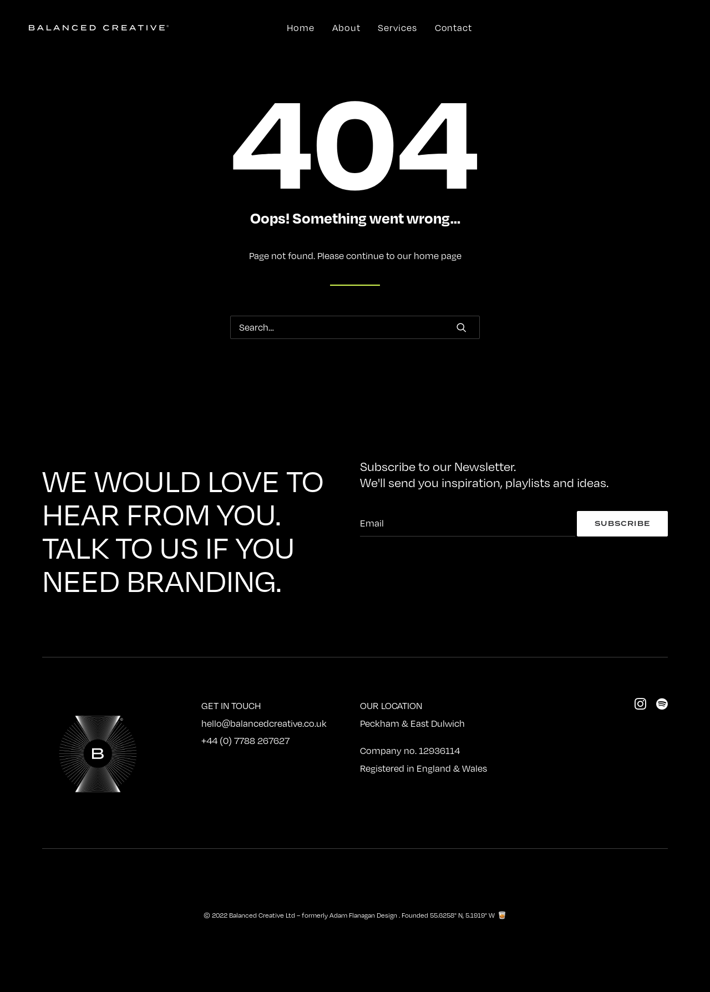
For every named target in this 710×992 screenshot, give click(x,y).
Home (301, 27)
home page (438, 255)
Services (397, 27)
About (346, 27)
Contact (453, 27)
